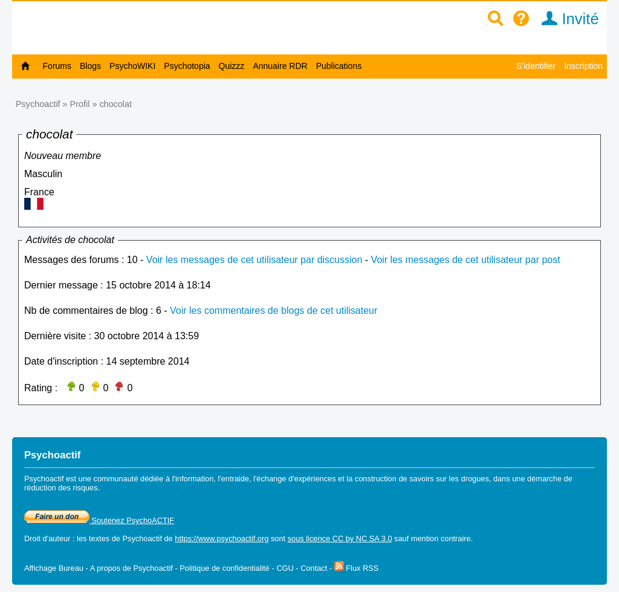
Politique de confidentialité (225, 568)
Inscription (583, 66)
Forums (57, 66)
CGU (284, 568)
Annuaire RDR (280, 66)
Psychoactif (38, 104)
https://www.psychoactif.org (221, 538)
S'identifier (536, 66)
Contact (313, 568)
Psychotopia (187, 66)
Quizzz (232, 66)
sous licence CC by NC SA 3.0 (340, 538)
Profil (80, 104)
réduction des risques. (62, 487)
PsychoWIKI (132, 66)
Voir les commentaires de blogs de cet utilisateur (273, 310)
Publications (339, 66)
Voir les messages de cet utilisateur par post (465, 260)
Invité (566, 18)
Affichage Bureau (53, 568)
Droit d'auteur (47, 538)
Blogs (90, 66)
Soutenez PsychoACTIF (99, 520)
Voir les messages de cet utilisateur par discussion (254, 260)
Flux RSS (356, 568)
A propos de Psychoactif (131, 568)
